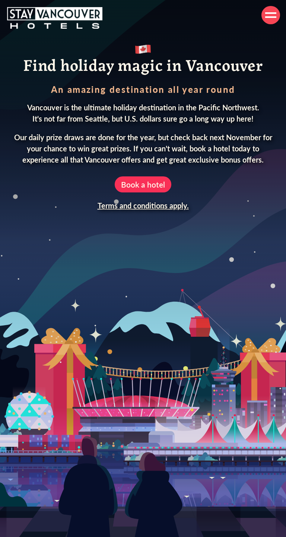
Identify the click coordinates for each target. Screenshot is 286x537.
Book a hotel (143, 184)
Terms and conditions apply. (143, 205)
